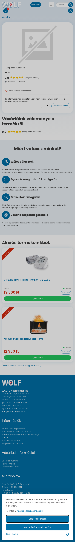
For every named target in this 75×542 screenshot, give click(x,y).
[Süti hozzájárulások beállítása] (12, 534)
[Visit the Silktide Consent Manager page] (67, 534)
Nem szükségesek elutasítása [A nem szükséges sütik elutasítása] (37, 527)
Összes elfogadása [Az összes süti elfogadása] (37, 519)
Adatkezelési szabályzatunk (30, 511)
